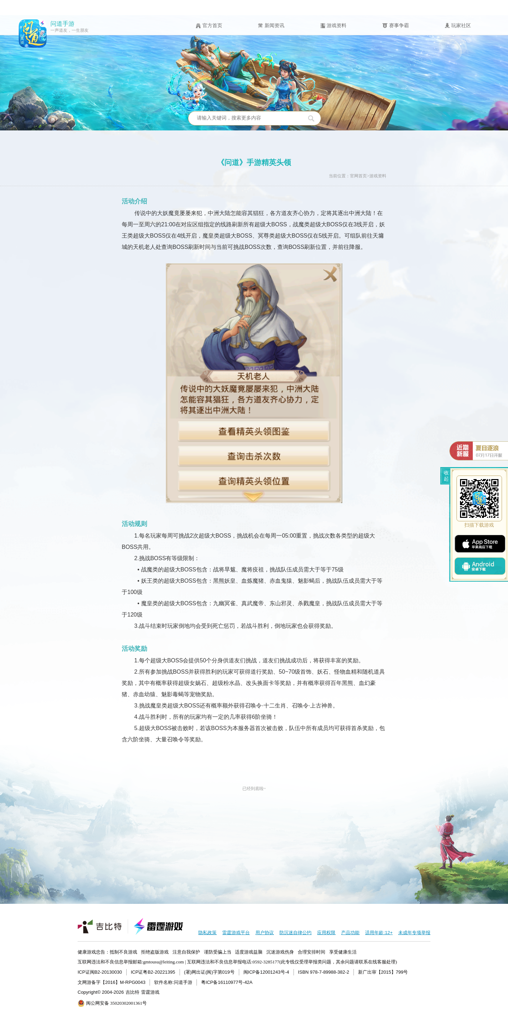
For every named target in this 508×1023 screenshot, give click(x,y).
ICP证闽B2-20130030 (100, 972)
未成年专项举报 (414, 932)
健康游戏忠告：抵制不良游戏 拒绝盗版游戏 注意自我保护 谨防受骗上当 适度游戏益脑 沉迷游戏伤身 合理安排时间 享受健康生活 (217, 952)
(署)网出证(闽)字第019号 (209, 972)
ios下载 (480, 543)
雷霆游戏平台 (236, 932)
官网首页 (358, 175)
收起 (446, 476)
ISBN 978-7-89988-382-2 (323, 972)
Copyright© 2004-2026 (101, 992)
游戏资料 (377, 175)
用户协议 (264, 932)
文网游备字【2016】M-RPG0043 (111, 982)
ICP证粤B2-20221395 (153, 972)
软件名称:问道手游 (173, 982)
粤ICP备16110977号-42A (227, 982)
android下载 (480, 566)
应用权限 (326, 932)
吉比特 (132, 992)
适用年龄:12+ (379, 932)
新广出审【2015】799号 (383, 972)
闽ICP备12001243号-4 (266, 972)
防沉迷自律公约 (295, 932)
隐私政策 (207, 932)
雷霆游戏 (150, 992)
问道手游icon (33, 33)
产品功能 (350, 932)
